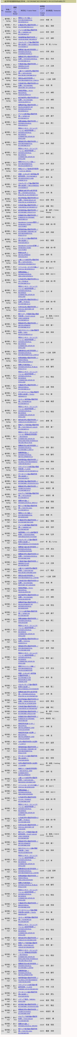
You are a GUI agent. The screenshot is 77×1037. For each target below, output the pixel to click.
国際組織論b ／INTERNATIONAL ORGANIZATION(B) (25, 792)
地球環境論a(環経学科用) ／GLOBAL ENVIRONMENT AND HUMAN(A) (28, 462)
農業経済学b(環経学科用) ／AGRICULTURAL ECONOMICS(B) (28, 1011)
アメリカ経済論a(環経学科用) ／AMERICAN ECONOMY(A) (27, 32)
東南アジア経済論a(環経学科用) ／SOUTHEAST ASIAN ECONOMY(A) (28, 427)
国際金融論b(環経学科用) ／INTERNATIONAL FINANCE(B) (28, 620)
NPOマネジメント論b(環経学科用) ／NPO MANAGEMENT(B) (27, 850)
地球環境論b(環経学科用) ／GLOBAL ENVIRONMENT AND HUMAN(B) (28, 980)
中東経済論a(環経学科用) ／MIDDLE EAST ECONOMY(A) (28, 66)
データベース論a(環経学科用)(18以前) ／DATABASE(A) (27, 240)
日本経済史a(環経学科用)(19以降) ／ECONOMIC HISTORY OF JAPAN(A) (28, 85)
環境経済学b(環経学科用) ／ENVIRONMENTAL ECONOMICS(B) (28, 648)
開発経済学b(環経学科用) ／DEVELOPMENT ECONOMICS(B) (28, 843)
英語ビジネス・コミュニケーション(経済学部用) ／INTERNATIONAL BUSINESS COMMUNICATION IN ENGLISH (28, 133)
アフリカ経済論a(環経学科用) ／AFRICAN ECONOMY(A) (27, 116)
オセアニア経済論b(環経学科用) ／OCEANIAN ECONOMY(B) (27, 1019)
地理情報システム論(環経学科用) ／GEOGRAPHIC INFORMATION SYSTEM (28, 534)
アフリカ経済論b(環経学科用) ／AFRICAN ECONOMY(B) (27, 613)
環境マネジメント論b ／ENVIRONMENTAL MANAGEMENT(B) (27, 668)
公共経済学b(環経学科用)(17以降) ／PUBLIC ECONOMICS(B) (28, 820)
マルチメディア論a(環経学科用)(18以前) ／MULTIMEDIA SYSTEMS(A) (28, 44)
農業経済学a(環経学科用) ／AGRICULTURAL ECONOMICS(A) (28, 488)
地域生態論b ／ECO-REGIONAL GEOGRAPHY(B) (25, 590)
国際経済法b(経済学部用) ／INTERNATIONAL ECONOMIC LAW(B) (28, 966)
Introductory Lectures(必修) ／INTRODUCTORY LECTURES (28, 248)
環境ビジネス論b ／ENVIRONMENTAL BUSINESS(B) (25, 515)
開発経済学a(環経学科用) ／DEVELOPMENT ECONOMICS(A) (28, 325)
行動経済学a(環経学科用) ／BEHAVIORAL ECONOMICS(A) (28, 387)
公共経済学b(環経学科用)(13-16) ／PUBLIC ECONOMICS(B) (27, 799)
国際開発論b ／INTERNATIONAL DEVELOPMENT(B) (25, 973)
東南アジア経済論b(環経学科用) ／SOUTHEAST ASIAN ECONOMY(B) (27, 945)
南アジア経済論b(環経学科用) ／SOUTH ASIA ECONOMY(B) (27, 1031)
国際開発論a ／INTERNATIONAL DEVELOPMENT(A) (25, 455)
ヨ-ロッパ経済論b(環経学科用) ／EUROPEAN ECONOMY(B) (28, 919)
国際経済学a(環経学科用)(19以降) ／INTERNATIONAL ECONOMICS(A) (28, 59)
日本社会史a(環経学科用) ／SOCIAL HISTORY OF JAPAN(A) (28, 309)
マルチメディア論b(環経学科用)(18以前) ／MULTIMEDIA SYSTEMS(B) (28, 542)
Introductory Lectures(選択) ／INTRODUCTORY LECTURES (28, 224)
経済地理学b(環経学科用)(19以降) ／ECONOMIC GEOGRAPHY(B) (28, 597)
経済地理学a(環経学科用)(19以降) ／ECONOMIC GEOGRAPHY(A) (28, 100)
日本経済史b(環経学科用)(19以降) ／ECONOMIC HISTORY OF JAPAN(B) (28, 583)
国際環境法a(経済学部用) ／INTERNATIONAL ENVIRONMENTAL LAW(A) (28, 353)
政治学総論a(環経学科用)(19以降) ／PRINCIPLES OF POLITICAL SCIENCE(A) (28, 200)
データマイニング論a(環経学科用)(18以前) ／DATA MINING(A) (28, 394)
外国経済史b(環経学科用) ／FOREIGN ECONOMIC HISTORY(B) (28, 718)
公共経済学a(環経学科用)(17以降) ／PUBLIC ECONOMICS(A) (28, 302)
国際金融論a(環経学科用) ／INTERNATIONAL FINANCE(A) (28, 123)
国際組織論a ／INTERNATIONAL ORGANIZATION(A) (25, 274)
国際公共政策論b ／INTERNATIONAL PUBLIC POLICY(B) (28, 885)
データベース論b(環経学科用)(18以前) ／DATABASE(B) (27, 758)
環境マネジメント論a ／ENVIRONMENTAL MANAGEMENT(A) (26, 164)
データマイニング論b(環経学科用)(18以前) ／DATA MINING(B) (27, 912)
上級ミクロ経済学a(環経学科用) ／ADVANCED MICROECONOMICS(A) (28, 262)
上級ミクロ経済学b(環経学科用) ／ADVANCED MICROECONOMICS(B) (27, 780)
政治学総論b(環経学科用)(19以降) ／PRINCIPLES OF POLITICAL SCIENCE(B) (28, 701)
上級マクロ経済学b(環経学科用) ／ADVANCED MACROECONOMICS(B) (27, 570)
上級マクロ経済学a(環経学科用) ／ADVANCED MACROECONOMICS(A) (28, 73)
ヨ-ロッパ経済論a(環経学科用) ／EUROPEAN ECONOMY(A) (28, 401)
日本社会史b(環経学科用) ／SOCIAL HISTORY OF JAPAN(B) (28, 827)
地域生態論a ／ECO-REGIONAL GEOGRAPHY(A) (25, 93)
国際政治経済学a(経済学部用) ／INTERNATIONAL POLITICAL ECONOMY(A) (28, 193)
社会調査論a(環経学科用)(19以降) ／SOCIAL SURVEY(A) (28, 641)
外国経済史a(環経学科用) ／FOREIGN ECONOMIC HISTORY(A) (28, 217)
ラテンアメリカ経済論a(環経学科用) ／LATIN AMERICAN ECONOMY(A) (28, 469)
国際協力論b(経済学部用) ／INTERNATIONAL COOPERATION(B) (28, 549)
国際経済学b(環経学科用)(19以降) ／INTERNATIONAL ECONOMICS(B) (28, 556)
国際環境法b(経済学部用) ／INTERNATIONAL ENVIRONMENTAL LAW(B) (28, 871)
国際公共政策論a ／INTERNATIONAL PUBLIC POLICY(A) (28, 367)
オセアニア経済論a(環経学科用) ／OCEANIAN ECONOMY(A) (28, 495)
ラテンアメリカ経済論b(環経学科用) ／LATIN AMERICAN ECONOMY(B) (28, 987)
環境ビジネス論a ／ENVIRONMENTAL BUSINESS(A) (25, 20)
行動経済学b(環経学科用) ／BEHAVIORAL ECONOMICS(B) (28, 905)
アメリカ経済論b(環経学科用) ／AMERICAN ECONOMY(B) (27, 527)
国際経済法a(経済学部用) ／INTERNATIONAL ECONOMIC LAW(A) (28, 448)
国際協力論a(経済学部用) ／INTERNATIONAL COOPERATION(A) (28, 52)
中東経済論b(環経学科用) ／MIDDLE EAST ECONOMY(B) (28, 563)
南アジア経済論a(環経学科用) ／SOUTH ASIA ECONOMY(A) (27, 508)
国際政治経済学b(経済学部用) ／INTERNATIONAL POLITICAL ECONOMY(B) (28, 694)
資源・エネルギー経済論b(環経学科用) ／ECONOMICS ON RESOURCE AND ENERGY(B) (27, 677)
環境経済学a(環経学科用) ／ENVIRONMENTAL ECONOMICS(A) (28, 143)
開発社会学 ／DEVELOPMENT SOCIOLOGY (24, 255)
